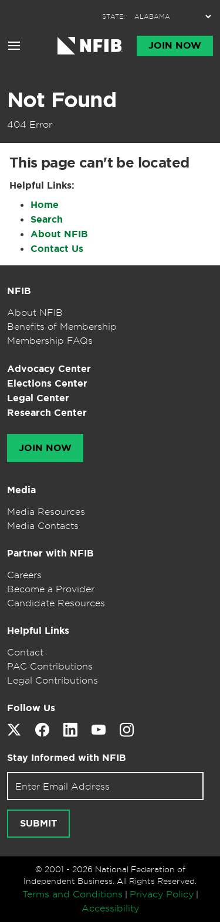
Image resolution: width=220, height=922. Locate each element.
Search (47, 219)
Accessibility (110, 908)
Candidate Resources (56, 603)
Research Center (47, 413)
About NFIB (59, 234)
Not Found (61, 99)
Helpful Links (38, 630)
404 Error (29, 124)
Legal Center (38, 398)
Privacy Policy (162, 894)
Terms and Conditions (72, 894)
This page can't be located (99, 162)
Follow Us (31, 708)
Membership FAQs (50, 340)
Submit (38, 823)
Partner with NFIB (50, 553)
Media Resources (46, 511)
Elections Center (47, 383)
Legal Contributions (52, 680)
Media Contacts (43, 525)
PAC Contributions (50, 666)
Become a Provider (50, 589)
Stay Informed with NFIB (66, 758)
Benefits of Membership (62, 326)
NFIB (19, 291)
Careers (24, 574)
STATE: (113, 16)
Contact (25, 652)
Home (45, 205)
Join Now (174, 45)
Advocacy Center (49, 369)
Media (21, 490)
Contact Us (57, 249)
